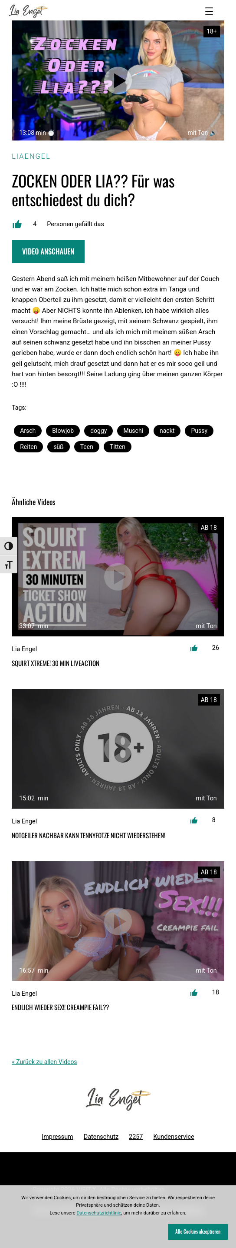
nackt (167, 430)
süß (58, 446)
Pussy (199, 430)
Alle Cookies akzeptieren (197, 1231)
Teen (86, 446)
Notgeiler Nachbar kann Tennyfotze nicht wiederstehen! (88, 835)
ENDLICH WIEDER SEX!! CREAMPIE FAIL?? (60, 1007)
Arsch (28, 430)
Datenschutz (101, 1137)
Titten (117, 446)
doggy (98, 430)
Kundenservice (173, 1137)
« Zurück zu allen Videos (44, 1061)
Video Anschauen (48, 251)
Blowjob (63, 430)
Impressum (57, 1137)
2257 (136, 1137)
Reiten (28, 446)
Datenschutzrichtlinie (98, 1213)
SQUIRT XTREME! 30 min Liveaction (55, 663)
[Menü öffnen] (209, 11)
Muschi (133, 430)
